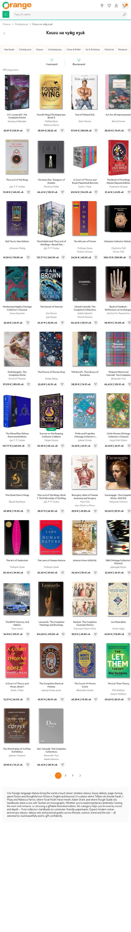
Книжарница (21, 24)
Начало (6, 24)
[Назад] (4, 33)
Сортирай (51, 62)
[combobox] (66, 14)
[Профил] (116, 5)
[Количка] (125, 5)
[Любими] (109, 5)
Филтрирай (78, 62)
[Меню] (5, 14)
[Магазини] (102, 5)
